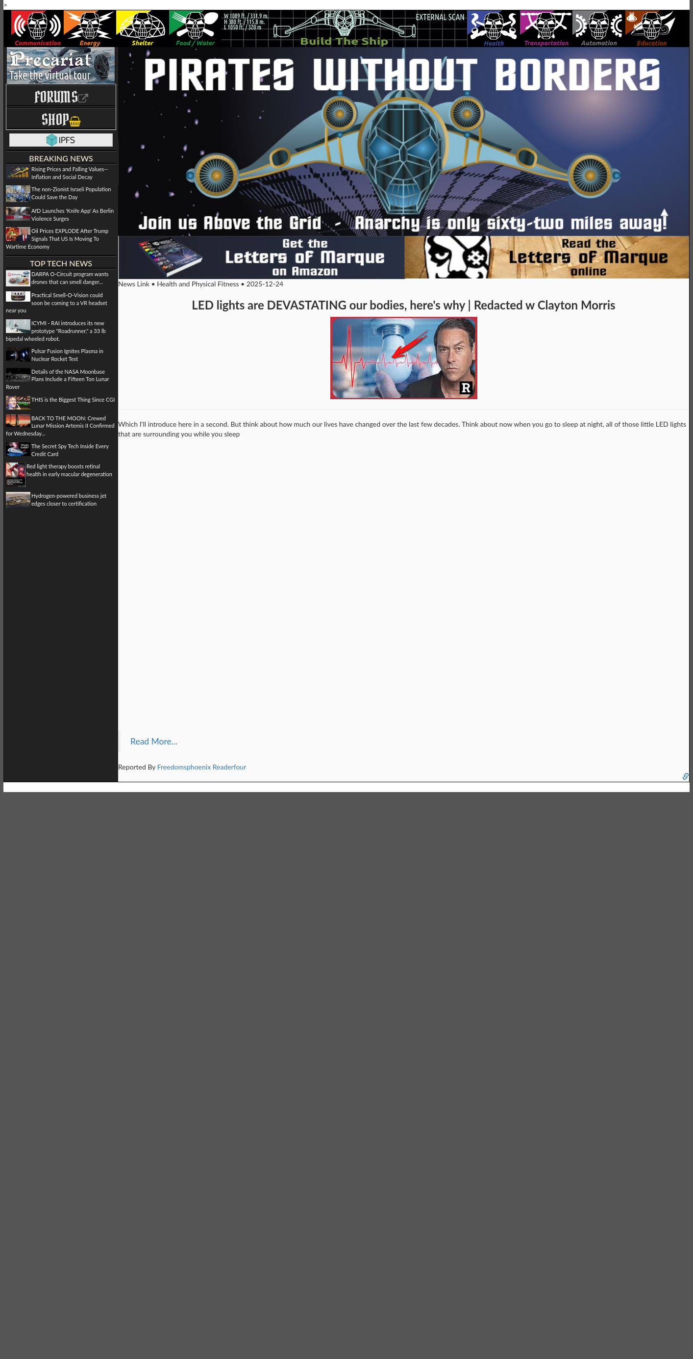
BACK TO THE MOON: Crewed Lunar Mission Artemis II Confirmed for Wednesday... (60, 425)
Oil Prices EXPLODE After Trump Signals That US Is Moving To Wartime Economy (57, 238)
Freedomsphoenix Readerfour (202, 767)
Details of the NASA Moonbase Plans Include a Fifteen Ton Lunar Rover (57, 379)
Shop (61, 119)
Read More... (153, 741)
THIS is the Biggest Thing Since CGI (73, 399)
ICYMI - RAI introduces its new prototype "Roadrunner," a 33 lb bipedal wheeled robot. (56, 330)
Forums (61, 97)
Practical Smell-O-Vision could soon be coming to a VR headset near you (56, 302)
